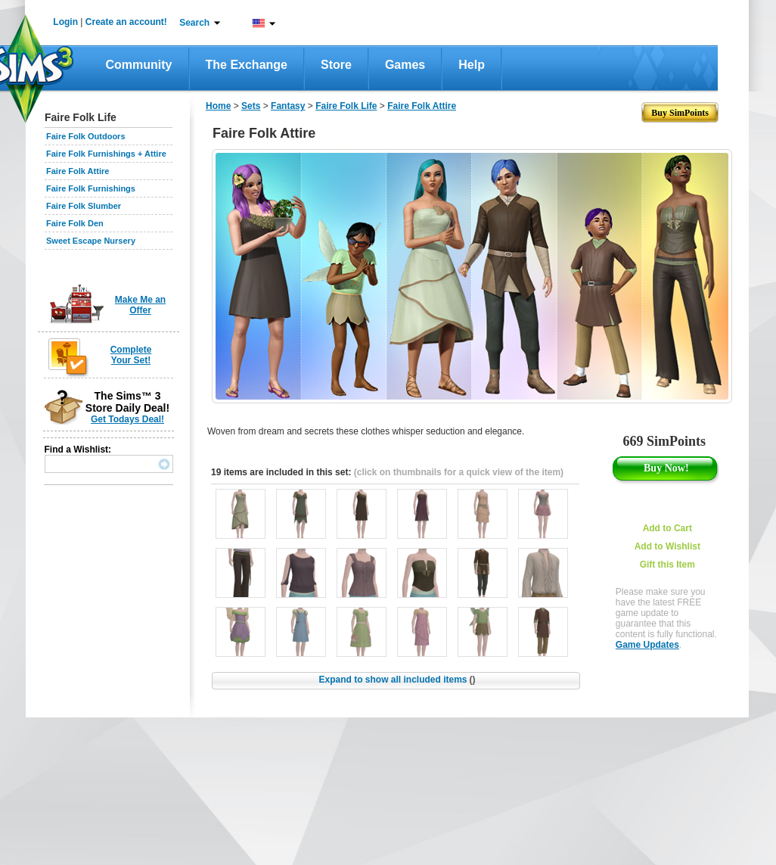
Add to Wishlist (667, 546)
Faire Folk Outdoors (86, 136)
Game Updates (647, 644)
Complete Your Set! (131, 355)
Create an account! (126, 22)
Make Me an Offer (140, 305)
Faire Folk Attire (77, 171)
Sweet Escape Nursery (90, 240)
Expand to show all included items (396, 679)
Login (65, 22)
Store (336, 64)
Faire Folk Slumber (83, 205)
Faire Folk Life (346, 106)
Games (405, 64)
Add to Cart (667, 528)
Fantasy (288, 106)
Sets (250, 106)
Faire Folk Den (75, 223)
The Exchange (246, 64)
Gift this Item (667, 564)
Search (194, 22)
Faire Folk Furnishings (90, 188)
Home (218, 106)
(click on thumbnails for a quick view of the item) (458, 472)
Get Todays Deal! (127, 419)
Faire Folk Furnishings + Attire (106, 153)
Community (139, 64)
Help (471, 64)
